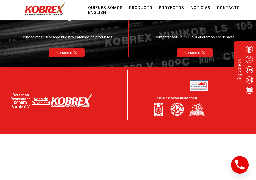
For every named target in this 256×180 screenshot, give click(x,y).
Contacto (228, 8)
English (97, 12)
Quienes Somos (105, 8)
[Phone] (240, 165)
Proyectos (171, 8)
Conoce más (66, 53)
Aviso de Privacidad (41, 101)
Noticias (200, 8)
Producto (140, 8)
